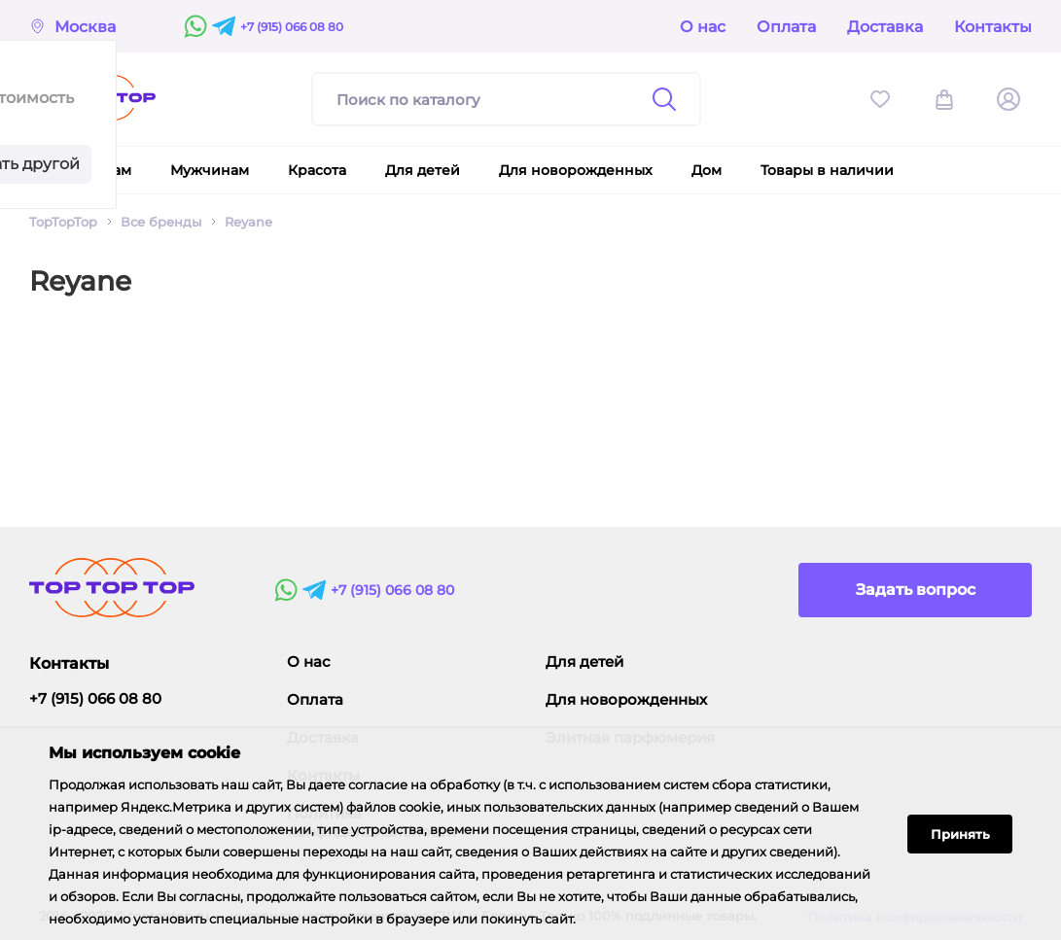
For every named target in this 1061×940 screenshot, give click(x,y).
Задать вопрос (915, 589)
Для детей (584, 661)
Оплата (786, 26)
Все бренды (161, 221)
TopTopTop (63, 221)
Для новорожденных (626, 699)
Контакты (993, 26)
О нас (702, 26)
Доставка (885, 26)
